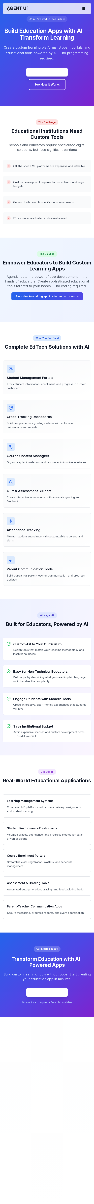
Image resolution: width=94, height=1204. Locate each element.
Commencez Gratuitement (47, 72)
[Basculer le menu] (84, 8)
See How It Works (47, 84)
